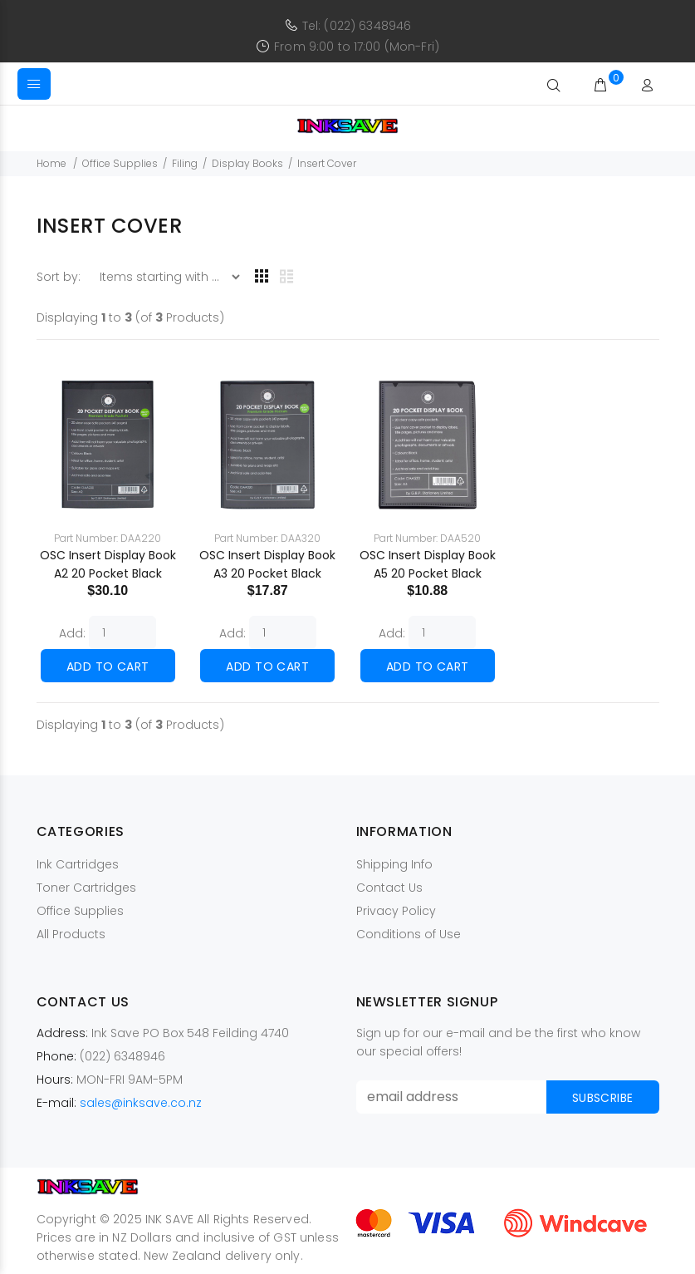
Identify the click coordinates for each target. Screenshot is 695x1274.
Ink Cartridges (78, 864)
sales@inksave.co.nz (141, 1102)
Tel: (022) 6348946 (357, 25)
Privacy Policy (396, 911)
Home (51, 163)
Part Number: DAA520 (427, 538)
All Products (71, 934)
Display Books (247, 163)
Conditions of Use (408, 934)
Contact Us (389, 887)
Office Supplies (120, 163)
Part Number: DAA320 (267, 538)
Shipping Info (394, 864)
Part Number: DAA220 (107, 538)
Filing (185, 163)
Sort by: (60, 276)
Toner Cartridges (86, 887)
